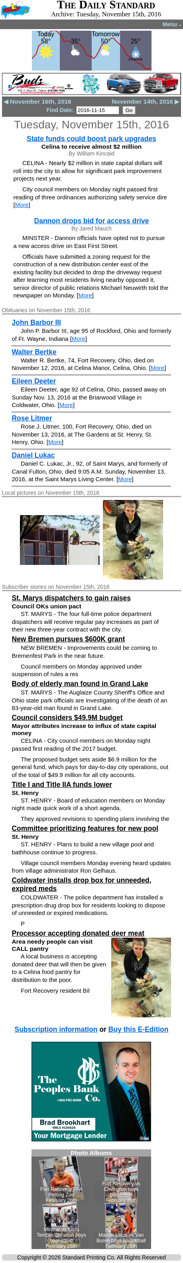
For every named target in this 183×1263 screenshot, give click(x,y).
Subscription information (55, 1029)
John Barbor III (36, 323)
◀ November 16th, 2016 (37, 101)
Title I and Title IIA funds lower (62, 785)
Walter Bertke (34, 352)
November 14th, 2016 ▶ (145, 101)
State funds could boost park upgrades (91, 139)
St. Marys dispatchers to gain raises (71, 598)
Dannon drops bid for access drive (91, 221)
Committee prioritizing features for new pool (85, 828)
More (22, 204)
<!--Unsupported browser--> (91, 1199)
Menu (172, 24)
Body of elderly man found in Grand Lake (80, 684)
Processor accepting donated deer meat (78, 933)
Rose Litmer (32, 418)
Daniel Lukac (33, 455)
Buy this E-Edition (138, 1029)
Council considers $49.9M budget (67, 718)
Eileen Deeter (34, 381)
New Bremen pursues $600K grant (68, 639)
